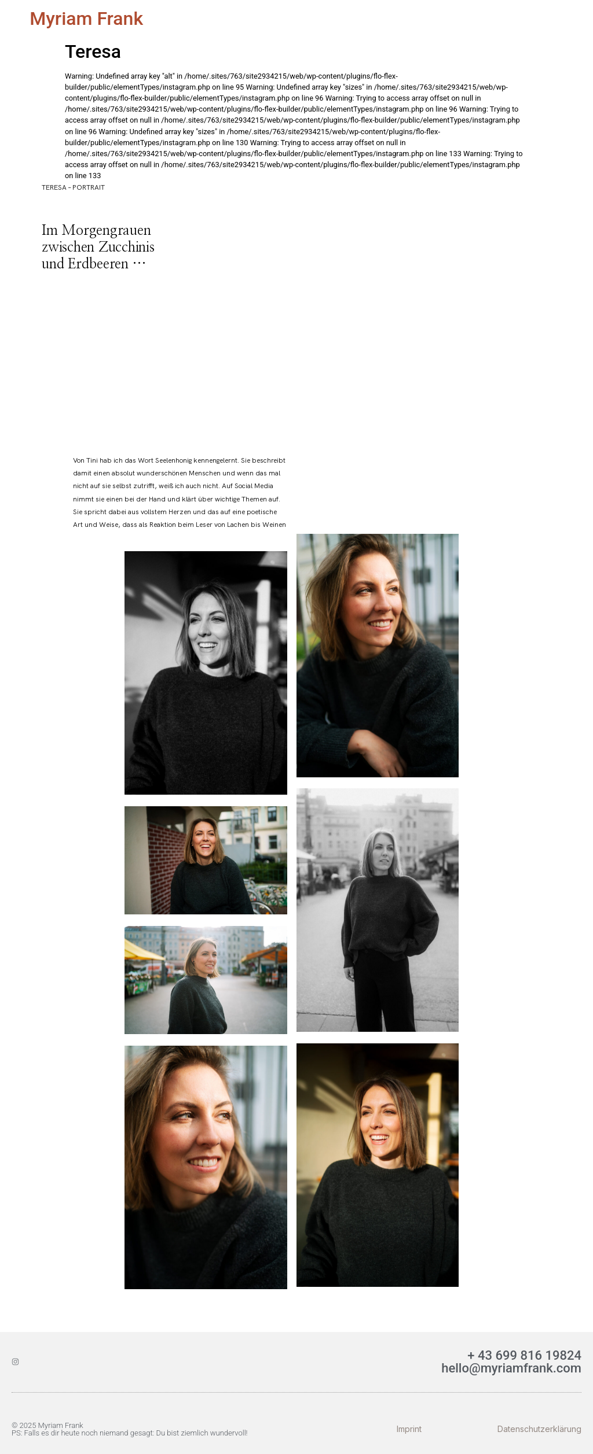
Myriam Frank (86, 18)
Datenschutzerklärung (539, 1429)
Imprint (409, 1429)
